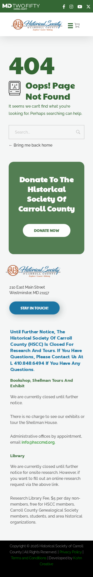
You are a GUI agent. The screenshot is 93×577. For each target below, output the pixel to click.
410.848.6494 (33, 363)
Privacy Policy (71, 552)
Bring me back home (30, 145)
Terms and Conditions (28, 558)
